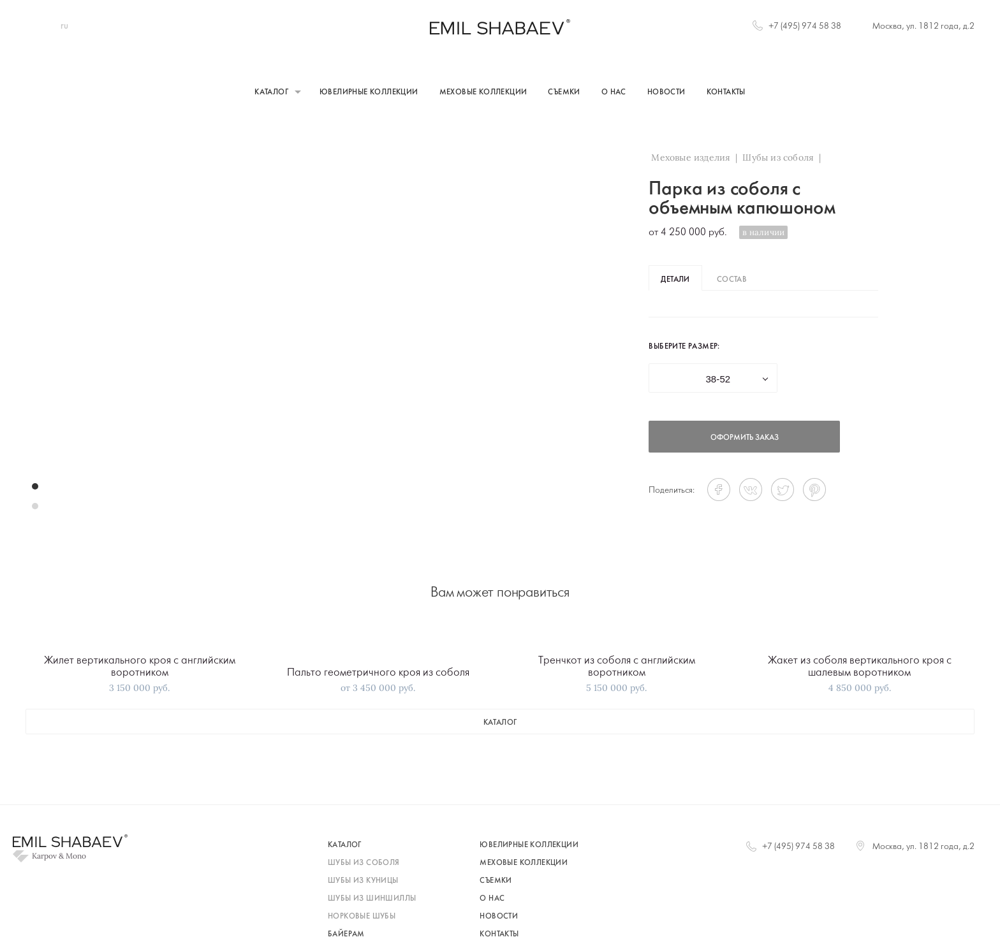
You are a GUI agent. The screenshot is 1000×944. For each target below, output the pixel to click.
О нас (613, 92)
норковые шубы (361, 916)
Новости (666, 92)
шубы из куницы (363, 881)
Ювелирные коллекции (369, 92)
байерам (346, 934)
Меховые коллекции (483, 92)
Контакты (726, 92)
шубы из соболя (364, 863)
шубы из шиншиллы (372, 899)
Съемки (564, 92)
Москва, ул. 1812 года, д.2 (923, 26)
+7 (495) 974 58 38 (804, 26)
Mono (76, 856)
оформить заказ (744, 438)
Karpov (44, 856)
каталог (500, 723)
